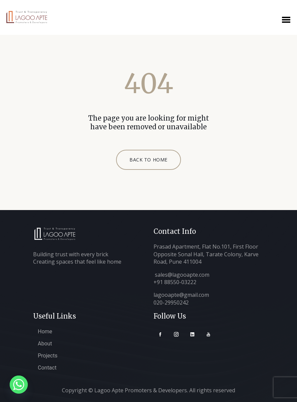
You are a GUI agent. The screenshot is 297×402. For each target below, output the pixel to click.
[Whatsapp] (19, 385)
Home (45, 331)
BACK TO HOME (148, 159)
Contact (47, 367)
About (45, 343)
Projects (48, 355)
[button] (286, 19)
